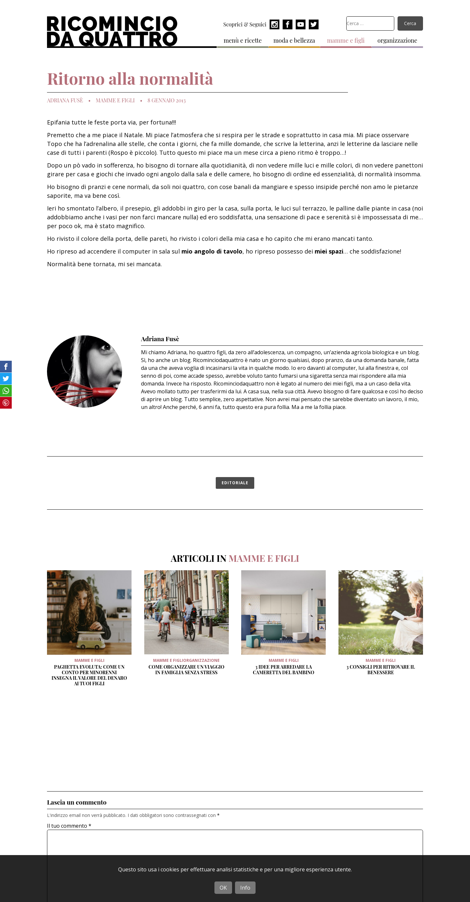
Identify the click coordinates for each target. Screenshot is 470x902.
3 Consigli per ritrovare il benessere (380, 670)
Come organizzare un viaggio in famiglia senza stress (186, 670)
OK (223, 887)
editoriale (235, 483)
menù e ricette (243, 40)
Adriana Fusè (65, 100)
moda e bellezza (294, 40)
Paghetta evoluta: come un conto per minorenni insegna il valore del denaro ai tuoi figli (89, 675)
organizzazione (397, 40)
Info (245, 887)
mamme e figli (346, 40)
